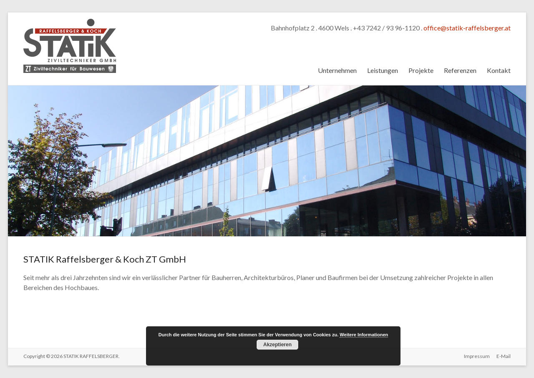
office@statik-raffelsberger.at (467, 28)
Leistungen (382, 70)
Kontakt (499, 70)
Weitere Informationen (364, 334)
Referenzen (460, 70)
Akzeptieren (277, 345)
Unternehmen (337, 70)
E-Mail (503, 356)
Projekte (420, 70)
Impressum (477, 356)
